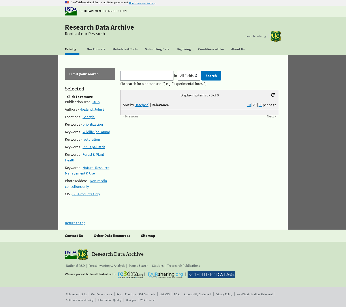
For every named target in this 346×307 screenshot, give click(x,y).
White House (147, 300)
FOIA (177, 294)
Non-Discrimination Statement (255, 294)
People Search (138, 265)
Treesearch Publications (183, 265)
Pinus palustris (94, 146)
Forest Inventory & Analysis (106, 265)
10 (249, 104)
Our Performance (101, 294)
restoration (91, 139)
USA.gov (131, 300)
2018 (96, 101)
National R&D (75, 265)
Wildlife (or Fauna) (96, 131)
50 (260, 104)
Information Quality (110, 300)
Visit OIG (165, 294)
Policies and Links (76, 294)
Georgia (89, 116)
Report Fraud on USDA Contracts (136, 294)
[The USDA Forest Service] (276, 36)
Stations (158, 265)
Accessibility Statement (197, 294)
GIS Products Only (86, 194)
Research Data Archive (99, 27)
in (187, 75)
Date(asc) (142, 104)
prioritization (93, 124)
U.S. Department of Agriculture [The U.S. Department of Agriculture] (96, 11)
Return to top (75, 222)
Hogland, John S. (92, 109)
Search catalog (255, 36)
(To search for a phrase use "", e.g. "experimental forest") (163, 83)
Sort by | (146, 104)
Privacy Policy (224, 294)
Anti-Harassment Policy (80, 300)
